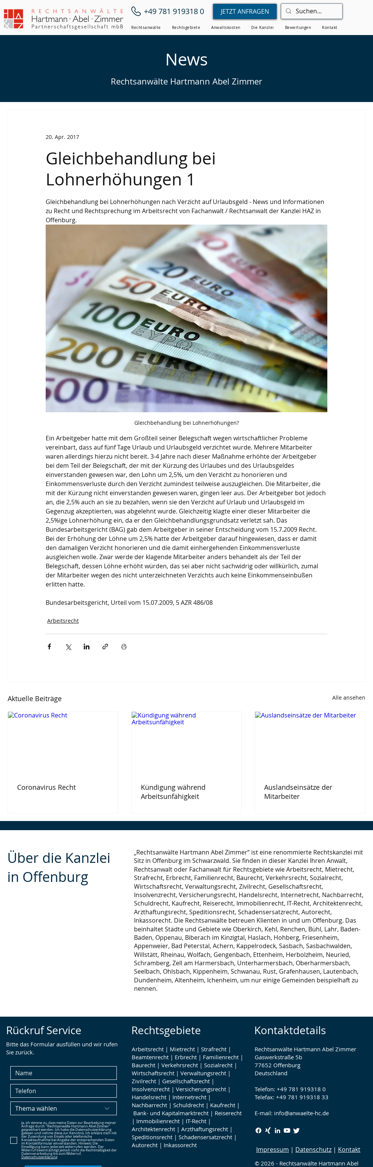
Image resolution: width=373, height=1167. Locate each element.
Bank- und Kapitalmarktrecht (171, 1113)
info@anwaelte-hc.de (301, 1113)
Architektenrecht (153, 1129)
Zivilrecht (144, 1081)
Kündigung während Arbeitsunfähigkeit (173, 792)
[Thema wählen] (63, 1108)
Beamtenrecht (150, 1057)
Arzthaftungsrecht (204, 1129)
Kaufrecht (222, 1105)
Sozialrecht (218, 1065)
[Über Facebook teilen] (49, 646)
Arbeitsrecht (63, 620)
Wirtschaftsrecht (153, 1073)
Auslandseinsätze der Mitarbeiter (298, 792)
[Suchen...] (311, 11)
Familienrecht (221, 1057)
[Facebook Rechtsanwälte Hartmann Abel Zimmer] (258, 1130)
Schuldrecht (188, 1105)
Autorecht (145, 1145)
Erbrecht (186, 1057)
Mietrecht (182, 1049)
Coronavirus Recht (46, 787)
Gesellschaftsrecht (186, 1081)
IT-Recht (196, 1121)
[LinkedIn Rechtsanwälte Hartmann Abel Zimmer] (277, 1130)
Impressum (272, 1149)
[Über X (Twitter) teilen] (68, 646)
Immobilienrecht (158, 1121)
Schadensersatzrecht (205, 1137)
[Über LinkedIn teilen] (86, 646)
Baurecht (143, 1065)
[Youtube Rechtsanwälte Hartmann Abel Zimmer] (287, 1130)
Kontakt (349, 1149)
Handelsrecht (149, 1097)
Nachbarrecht (149, 1105)
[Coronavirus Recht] (63, 742)
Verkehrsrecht (179, 1065)
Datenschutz (313, 1149)
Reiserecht (228, 1113)
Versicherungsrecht (201, 1089)
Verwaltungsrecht (203, 1073)
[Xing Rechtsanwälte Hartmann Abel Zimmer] (268, 1130)
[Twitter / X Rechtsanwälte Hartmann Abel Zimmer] (296, 1130)
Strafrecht (213, 1049)
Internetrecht (189, 1097)
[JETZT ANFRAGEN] (245, 11)
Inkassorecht (180, 1145)
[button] (146, 27)
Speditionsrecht (152, 1137)
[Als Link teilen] (105, 646)
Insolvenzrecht (151, 1089)
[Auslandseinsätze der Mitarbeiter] (310, 742)
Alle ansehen (348, 697)
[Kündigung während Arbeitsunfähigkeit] (187, 742)
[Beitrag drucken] (124, 646)
